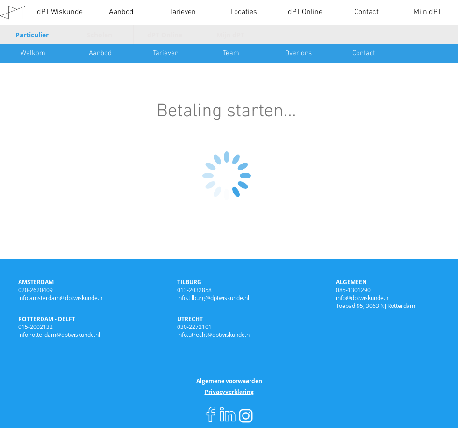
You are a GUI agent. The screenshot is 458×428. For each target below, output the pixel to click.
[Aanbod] (100, 53)
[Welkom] (32, 53)
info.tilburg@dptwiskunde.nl (213, 297)
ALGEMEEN (351, 282)
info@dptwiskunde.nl (363, 297)
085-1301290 (353, 289)
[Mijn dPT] (231, 34)
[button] (121, 12)
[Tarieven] (165, 53)
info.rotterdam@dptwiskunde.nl (59, 334)
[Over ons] (298, 53)
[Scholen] (100, 34)
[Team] (231, 53)
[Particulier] (33, 34)
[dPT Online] (166, 34)
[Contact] (363, 53)
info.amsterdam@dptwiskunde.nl (61, 297)
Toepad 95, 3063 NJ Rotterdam (375, 305)
